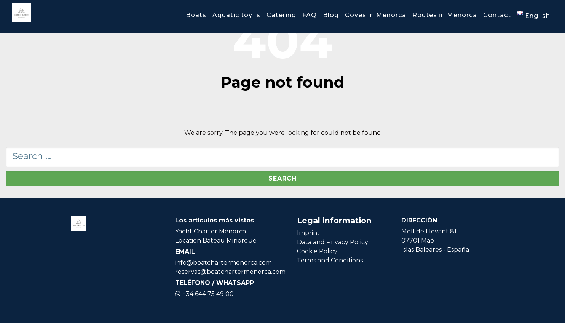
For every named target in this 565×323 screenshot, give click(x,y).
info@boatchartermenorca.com (223, 262)
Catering (281, 15)
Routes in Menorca (444, 15)
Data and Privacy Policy (332, 242)
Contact (497, 15)
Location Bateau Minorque (216, 240)
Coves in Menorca (375, 15)
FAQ (309, 15)
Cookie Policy (317, 251)
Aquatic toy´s (236, 15)
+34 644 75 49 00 (204, 293)
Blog (331, 15)
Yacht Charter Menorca (210, 231)
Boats (196, 15)
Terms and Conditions (330, 260)
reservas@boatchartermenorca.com (230, 271)
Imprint (308, 233)
